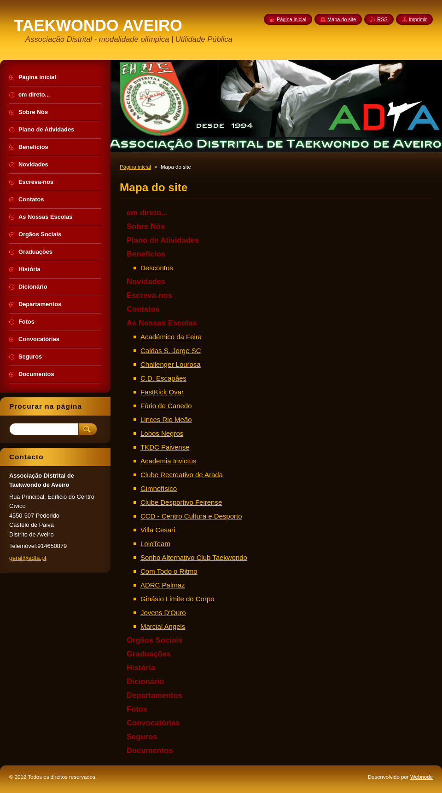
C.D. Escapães (163, 378)
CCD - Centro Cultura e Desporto (191, 516)
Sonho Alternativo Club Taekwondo (193, 557)
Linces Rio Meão (166, 419)
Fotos (137, 709)
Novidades (146, 281)
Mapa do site (341, 19)
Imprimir (418, 19)
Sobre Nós (146, 226)
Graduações (149, 654)
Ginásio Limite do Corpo (177, 599)
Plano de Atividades (163, 240)
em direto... (147, 212)
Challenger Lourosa (170, 364)
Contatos (143, 309)
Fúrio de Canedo (166, 406)
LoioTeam (155, 544)
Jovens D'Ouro (163, 612)
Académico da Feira (171, 337)
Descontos (156, 268)
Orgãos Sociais (154, 640)
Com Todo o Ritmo (169, 571)
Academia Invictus (168, 461)
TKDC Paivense (164, 447)
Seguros (142, 736)
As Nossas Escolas (162, 323)
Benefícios (146, 254)
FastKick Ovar (162, 392)
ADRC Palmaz (162, 585)
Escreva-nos (149, 295)
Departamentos (154, 695)
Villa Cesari (157, 530)
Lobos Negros (161, 433)
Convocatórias (153, 723)
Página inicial (135, 167)
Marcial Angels (162, 626)
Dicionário (145, 681)
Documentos (150, 750)
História (141, 667)
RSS (382, 19)
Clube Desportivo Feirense (181, 502)
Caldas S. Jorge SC (170, 350)
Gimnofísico (158, 488)
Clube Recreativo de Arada (181, 475)
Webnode (421, 777)
